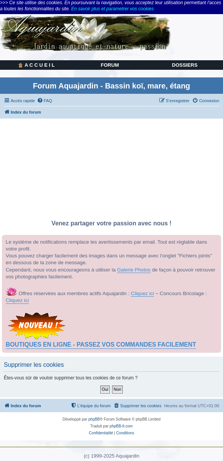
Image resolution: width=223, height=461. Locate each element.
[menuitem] (44, 100)
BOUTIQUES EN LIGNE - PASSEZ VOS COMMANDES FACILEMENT (101, 344)
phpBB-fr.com (121, 426)
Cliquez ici (142, 293)
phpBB (94, 419)
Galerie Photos (134, 270)
